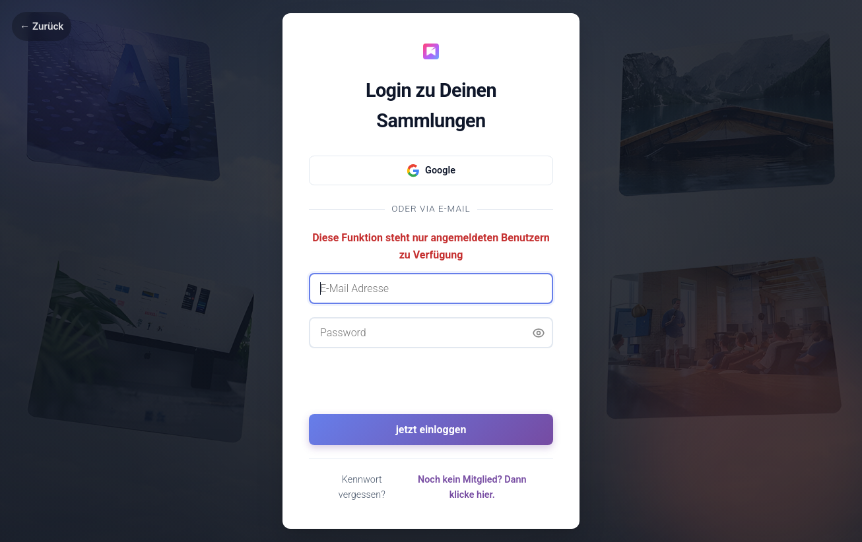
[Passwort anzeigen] (538, 333)
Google (431, 170)
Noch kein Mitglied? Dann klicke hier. (472, 487)
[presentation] (431, 387)
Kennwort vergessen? (362, 487)
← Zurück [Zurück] (41, 26)
